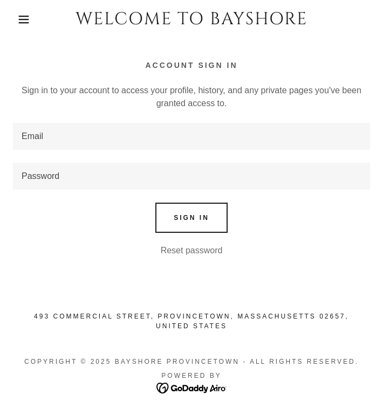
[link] (191, 19)
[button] (25, 19)
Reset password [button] (192, 250)
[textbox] (191, 136)
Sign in (191, 218)
